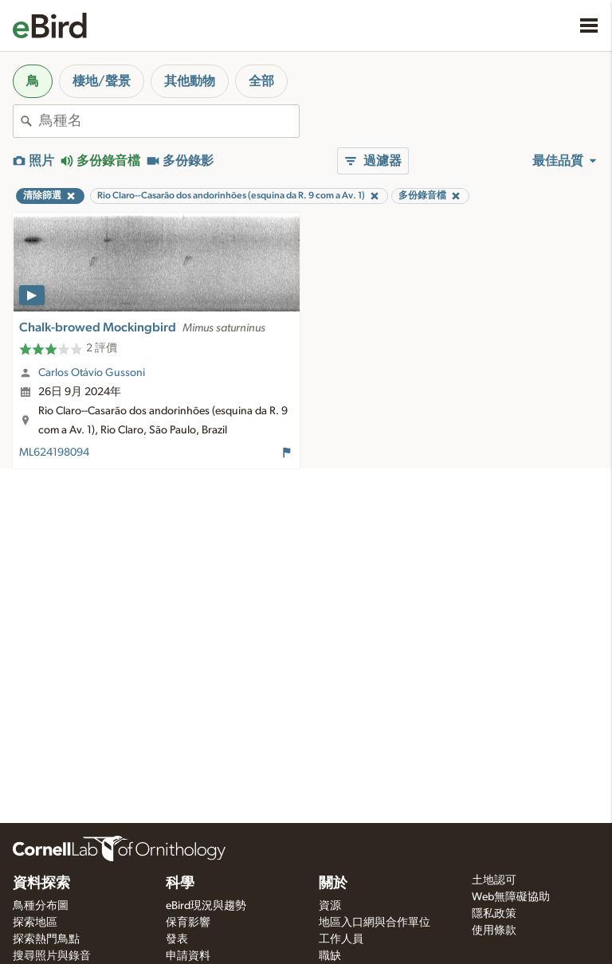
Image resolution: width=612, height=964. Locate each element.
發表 (177, 939)
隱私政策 (494, 913)
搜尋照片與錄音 (52, 956)
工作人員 (341, 939)
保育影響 (188, 922)
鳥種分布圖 (41, 905)
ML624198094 (54, 452)
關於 (333, 883)
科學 (180, 883)
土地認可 (494, 880)
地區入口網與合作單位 (374, 922)
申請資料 (188, 956)
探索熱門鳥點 (46, 939)
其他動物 (189, 81)
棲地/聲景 (102, 81)
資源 (330, 905)
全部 (261, 81)
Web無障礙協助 (511, 897)
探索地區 (35, 922)
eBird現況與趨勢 (206, 905)
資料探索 (41, 883)
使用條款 (494, 930)
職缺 (330, 956)
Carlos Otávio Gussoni (91, 372)
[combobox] (169, 121)
